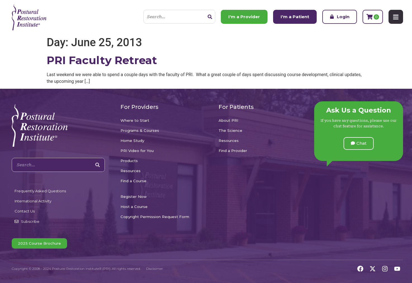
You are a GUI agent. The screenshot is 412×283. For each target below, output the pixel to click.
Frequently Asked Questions (40, 191)
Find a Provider (233, 150)
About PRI (228, 120)
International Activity (33, 201)
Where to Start (134, 120)
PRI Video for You (137, 150)
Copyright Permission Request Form (154, 216)
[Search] (210, 17)
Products (129, 160)
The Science (230, 130)
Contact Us (25, 211)
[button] (359, 143)
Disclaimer (154, 268)
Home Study (132, 140)
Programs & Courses (139, 130)
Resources (130, 171)
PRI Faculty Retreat (102, 60)
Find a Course (133, 181)
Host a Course (134, 206)
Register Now (133, 196)
